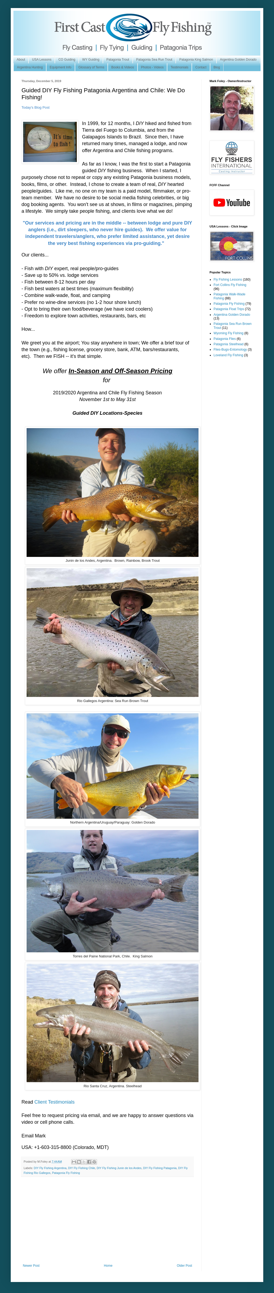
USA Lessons (41, 59)
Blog (217, 67)
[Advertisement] (107, 1223)
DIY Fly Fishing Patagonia (160, 1168)
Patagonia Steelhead (228, 344)
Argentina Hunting (30, 67)
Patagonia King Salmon (196, 59)
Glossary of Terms (91, 67)
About (21, 59)
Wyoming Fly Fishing (228, 333)
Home (108, 1266)
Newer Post (31, 1266)
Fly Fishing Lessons (228, 279)
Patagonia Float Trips (229, 309)
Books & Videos (122, 67)
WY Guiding (90, 59)
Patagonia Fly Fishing (66, 1172)
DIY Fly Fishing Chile (81, 1168)
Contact (200, 67)
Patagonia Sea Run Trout (154, 59)
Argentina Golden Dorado (238, 59)
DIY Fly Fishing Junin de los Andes (119, 1168)
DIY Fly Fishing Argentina (50, 1168)
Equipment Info (60, 67)
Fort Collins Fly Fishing (230, 285)
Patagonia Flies (225, 339)
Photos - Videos (152, 67)
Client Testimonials (54, 1102)
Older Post (184, 1266)
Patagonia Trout (117, 59)
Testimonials (179, 67)
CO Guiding (66, 59)
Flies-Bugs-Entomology (230, 349)
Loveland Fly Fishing (228, 355)
